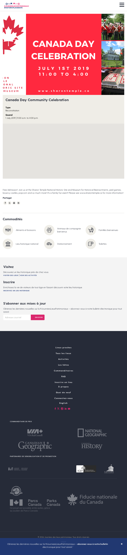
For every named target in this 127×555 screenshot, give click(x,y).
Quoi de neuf (63, 392)
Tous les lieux (63, 353)
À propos (63, 386)
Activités (63, 359)
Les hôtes (63, 365)
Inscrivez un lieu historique (16, 290)
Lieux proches (64, 347)
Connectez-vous (63, 398)
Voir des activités (28, 275)
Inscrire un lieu (63, 382)
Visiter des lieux (10, 275)
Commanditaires (63, 370)
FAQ (63, 376)
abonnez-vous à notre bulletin (92, 544)
